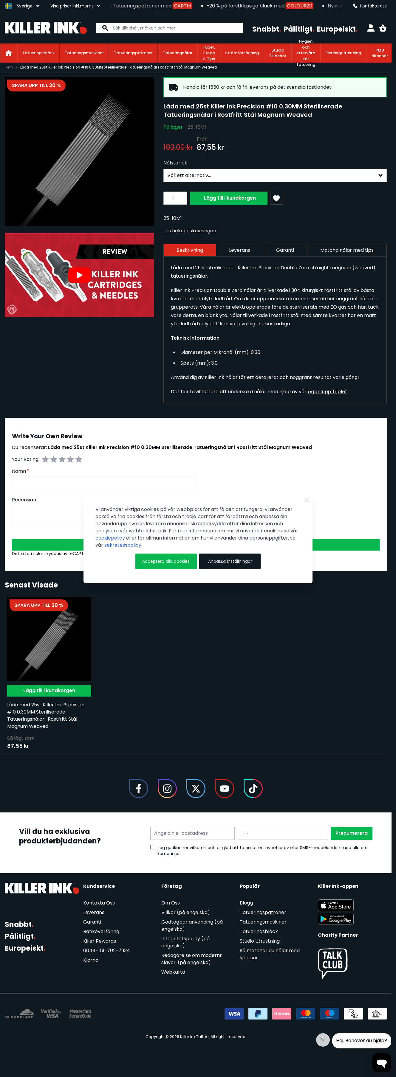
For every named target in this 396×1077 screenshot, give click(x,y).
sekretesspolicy (122, 545)
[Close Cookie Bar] (306, 499)
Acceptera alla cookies (166, 561)
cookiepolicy (110, 537)
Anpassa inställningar (230, 561)
